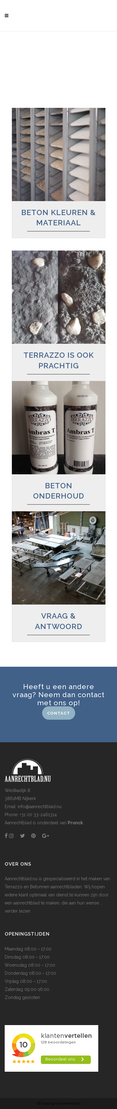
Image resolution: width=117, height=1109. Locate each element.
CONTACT (58, 713)
